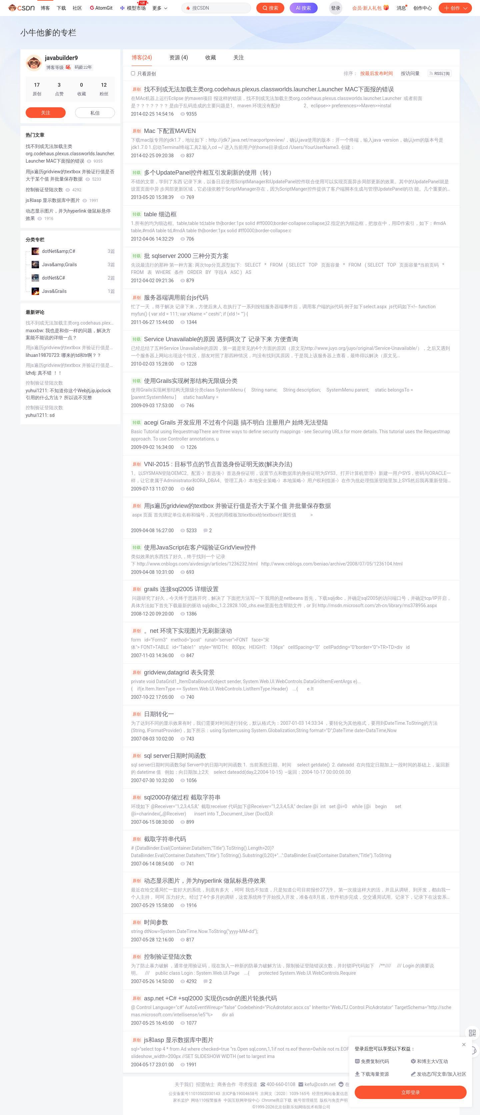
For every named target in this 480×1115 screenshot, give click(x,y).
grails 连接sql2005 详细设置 (175, 589)
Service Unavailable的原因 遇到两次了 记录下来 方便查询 (214, 339)
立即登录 (410, 1092)
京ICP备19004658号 (240, 1093)
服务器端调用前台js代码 (169, 297)
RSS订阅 (440, 73)
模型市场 (133, 6)
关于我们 (184, 1084)
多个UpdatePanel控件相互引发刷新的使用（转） (203, 172)
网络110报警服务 (206, 1100)
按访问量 (410, 73)
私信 (95, 113)
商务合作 (226, 1084)
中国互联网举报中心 (242, 1100)
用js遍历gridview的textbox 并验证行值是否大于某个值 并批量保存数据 (231, 506)
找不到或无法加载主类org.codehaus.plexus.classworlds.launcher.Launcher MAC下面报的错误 (262, 89)
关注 (45, 112)
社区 (77, 8)
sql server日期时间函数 (168, 755)
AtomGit (100, 7)
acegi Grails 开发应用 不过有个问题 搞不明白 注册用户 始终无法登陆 (229, 422)
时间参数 (149, 922)
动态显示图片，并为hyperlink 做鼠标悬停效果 (198, 880)
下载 (61, 8)
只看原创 (143, 73)
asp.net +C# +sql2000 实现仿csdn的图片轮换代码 (204, 998)
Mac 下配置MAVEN (163, 131)
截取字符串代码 (158, 839)
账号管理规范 (306, 1100)
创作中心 (422, 8)
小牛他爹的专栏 (48, 32)
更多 (159, 8)
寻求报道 (248, 1084)
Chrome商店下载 (277, 1100)
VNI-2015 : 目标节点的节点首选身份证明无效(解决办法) (211, 464)
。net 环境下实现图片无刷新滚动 (181, 630)
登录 (335, 8)
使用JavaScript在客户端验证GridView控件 (193, 547)
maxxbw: (35, 330)
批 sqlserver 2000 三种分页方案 (180, 256)
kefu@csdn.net (320, 1084)
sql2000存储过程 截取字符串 (176, 797)
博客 (45, 8)
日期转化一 (152, 714)
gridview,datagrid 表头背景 (173, 672)
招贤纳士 (205, 1084)
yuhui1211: (38, 390)
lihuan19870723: (43, 355)
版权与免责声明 (334, 1100)
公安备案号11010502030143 (194, 1093)
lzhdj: (32, 373)
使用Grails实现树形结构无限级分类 (184, 381)
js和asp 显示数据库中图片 (172, 1040)
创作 (455, 8)
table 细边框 (154, 214)
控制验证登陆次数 (161, 956)
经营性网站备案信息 (330, 1093)
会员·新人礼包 (370, 7)
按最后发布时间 (376, 73)
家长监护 (181, 1100)
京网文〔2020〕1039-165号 (285, 1093)
